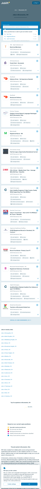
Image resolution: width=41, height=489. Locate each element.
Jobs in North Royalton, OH (7, 336)
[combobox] (20, 27)
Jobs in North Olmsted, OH (7, 363)
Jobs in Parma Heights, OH (7, 353)
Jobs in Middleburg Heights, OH (9, 339)
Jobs (15, 10)
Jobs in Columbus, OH (6, 396)
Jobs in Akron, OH (5, 382)
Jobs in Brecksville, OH (7, 359)
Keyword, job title (6, 24)
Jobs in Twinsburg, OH (6, 386)
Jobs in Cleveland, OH (6, 379)
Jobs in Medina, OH (6, 356)
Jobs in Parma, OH (5, 349)
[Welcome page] (5, 3)
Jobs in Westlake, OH (6, 366)
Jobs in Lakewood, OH (6, 372)
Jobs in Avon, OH (5, 376)
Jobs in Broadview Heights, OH (8, 346)
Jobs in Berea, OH (5, 343)
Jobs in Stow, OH (5, 389)
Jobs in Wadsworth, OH (7, 369)
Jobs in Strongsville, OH (7, 333)
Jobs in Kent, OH (5, 392)
